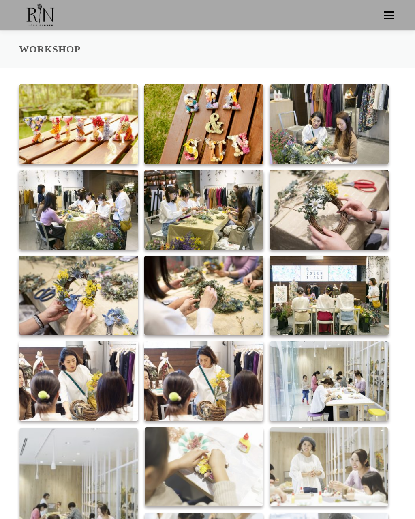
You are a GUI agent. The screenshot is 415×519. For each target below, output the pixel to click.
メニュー (389, 15)
